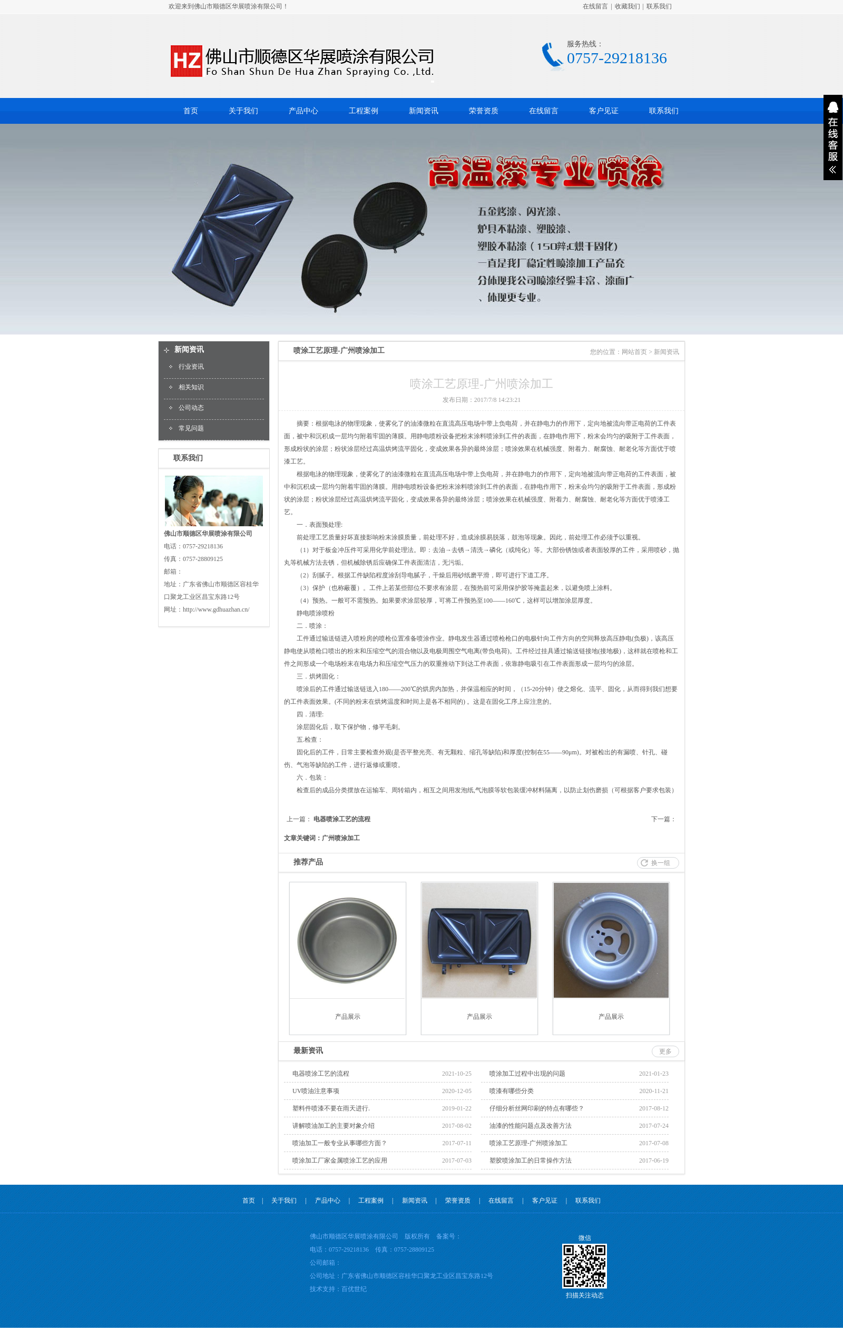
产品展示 (347, 1016)
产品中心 (303, 111)
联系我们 (659, 6)
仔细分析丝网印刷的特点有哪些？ (536, 1108)
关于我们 (243, 111)
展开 (833, 137)
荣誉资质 (483, 111)
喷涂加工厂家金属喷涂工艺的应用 (339, 1160)
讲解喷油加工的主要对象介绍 (333, 1125)
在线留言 (595, 6)
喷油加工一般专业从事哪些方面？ (339, 1143)
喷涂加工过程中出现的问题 (527, 1073)
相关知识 (191, 387)
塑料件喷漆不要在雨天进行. (331, 1108)
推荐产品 (308, 862)
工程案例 (363, 111)
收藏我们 (627, 6)
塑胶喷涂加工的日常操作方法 (530, 1160)
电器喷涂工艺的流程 (341, 819)
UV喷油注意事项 (315, 1091)
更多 (665, 1051)
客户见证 (604, 111)
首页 (190, 111)
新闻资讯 (423, 111)
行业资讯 (191, 366)
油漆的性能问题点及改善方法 (530, 1125)
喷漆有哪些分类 (511, 1091)
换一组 (660, 863)
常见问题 (191, 428)
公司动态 (191, 407)
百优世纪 (354, 1289)
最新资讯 (308, 1051)
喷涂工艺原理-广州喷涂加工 (528, 1143)
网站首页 (634, 352)
